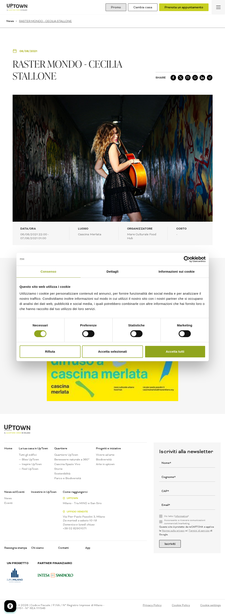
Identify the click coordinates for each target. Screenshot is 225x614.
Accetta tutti (175, 351)
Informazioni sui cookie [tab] (177, 271)
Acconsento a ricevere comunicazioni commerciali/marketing (184, 522)
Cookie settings (210, 605)
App (87, 548)
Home (8, 448)
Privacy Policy (152, 605)
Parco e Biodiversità (67, 478)
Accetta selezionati (112, 351)
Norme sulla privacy (173, 530)
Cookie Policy (181, 605)
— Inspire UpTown (30, 464)
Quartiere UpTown (66, 454)
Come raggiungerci (75, 491)
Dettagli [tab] (113, 271)
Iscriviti (170, 544)
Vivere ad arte (105, 454)
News (10, 21)
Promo (116, 7)
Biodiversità (104, 459)
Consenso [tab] (48, 271)
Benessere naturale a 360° (72, 459)
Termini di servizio (199, 530)
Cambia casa (142, 7)
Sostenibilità (62, 473)
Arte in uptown (105, 464)
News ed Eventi (14, 491)
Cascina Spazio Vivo (67, 464)
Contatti (63, 548)
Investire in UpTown (43, 491)
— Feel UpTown (28, 468)
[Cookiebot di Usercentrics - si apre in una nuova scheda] (187, 259)
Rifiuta (50, 351)
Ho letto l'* (176, 516)
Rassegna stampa (15, 548)
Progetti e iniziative (108, 448)
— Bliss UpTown (29, 459)
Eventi (8, 503)
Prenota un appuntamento (184, 7)
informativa (181, 516)
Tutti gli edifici (28, 454)
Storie (58, 468)
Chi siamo (37, 548)
